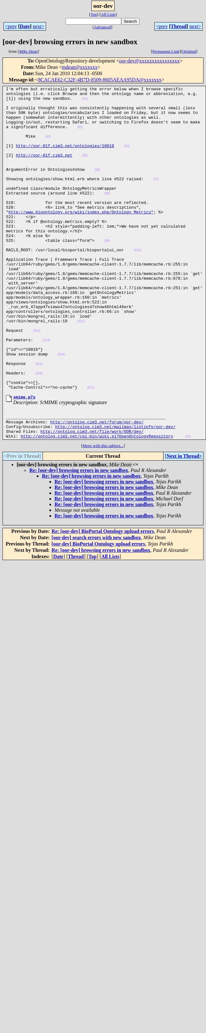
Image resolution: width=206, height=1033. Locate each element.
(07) (156, 198)
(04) (126, 158)
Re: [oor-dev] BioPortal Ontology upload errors (103, 598)
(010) (137, 283)
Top (93, 14)
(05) (85, 169)
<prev (11, 26)
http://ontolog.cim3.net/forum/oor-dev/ (96, 486)
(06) (97, 186)
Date (25, 26)
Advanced (102, 27)
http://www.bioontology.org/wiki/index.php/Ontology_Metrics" (81, 237)
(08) (107, 215)
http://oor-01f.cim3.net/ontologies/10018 (65, 158)
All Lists (108, 14)
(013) (46, 391)
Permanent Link (166, 51)
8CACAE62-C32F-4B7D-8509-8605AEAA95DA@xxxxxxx (100, 79)
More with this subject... (103, 513)
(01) (85, 101)
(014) (61, 408)
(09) (107, 272)
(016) (39, 431)
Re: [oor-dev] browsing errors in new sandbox (78, 537)
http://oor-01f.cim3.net (44, 169)
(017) (90, 448)
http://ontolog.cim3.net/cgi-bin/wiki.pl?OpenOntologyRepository (97, 503)
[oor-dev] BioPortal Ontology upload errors (98, 611)
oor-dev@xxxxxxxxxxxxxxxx (149, 60)
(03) (48, 147)
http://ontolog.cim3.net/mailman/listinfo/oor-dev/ (115, 492)
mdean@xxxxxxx (79, 67)
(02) (80, 135)
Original (189, 51)
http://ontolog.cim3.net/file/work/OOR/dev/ (92, 497)
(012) (36, 380)
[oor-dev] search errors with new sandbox (96, 604)
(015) (39, 419)
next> (38, 26)
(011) (80, 368)
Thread (178, 26)
